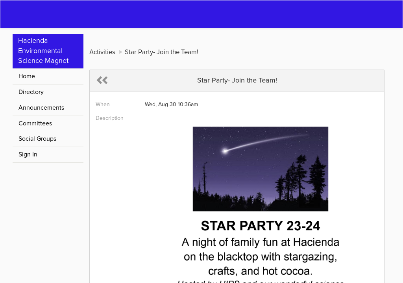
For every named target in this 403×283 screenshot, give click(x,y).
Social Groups (37, 139)
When (103, 104)
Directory (31, 92)
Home (26, 76)
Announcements (41, 108)
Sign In (27, 154)
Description (110, 118)
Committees (35, 123)
